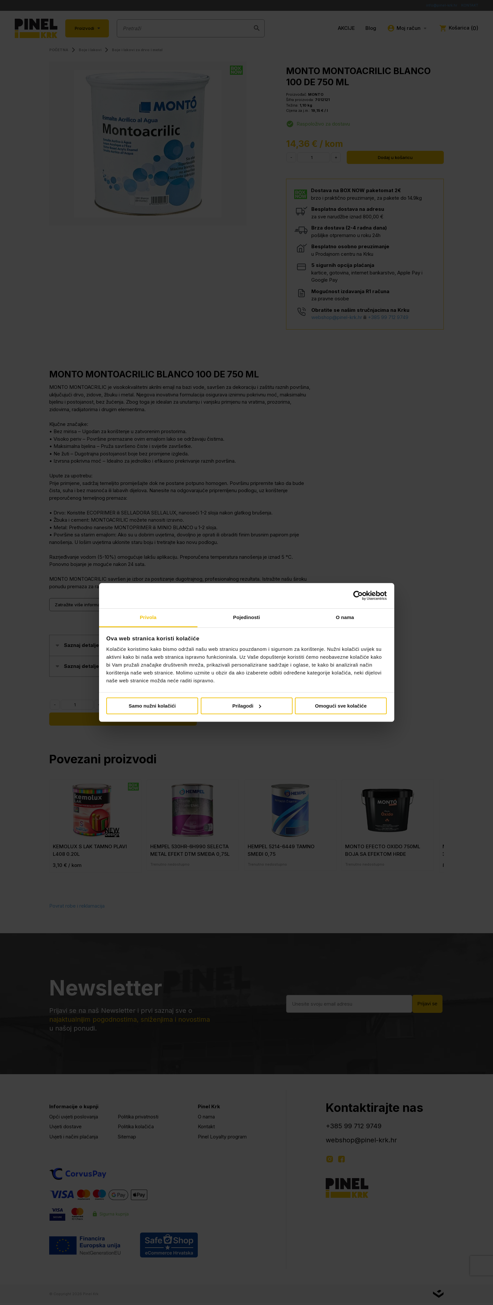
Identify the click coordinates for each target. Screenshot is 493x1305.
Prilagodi (246, 706)
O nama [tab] (345, 617)
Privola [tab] (148, 617)
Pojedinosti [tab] (246, 617)
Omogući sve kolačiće (341, 706)
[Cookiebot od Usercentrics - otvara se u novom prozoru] (358, 596)
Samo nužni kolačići (152, 706)
